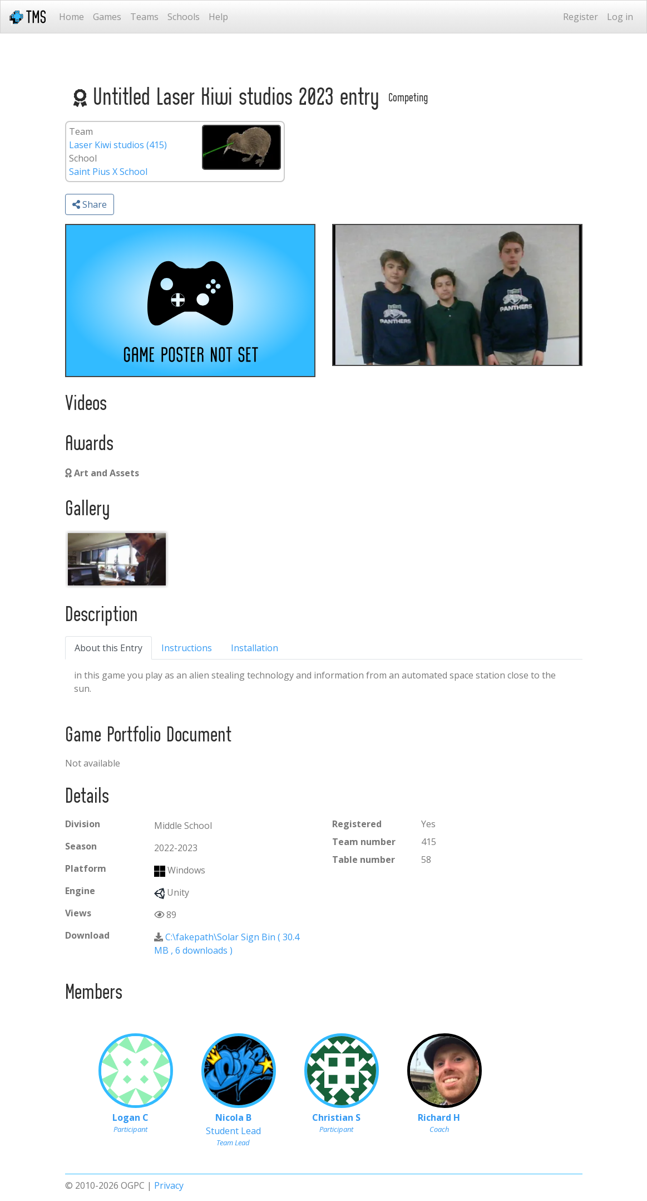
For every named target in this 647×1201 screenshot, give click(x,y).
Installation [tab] (254, 648)
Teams (144, 17)
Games (107, 17)
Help (218, 17)
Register (580, 17)
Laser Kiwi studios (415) (118, 145)
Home (71, 17)
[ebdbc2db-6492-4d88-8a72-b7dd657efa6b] (117, 559)
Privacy (169, 1185)
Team (81, 131)
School (83, 158)
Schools (183, 17)
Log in (620, 17)
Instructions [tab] (186, 648)
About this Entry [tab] (108, 648)
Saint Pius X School (108, 171)
